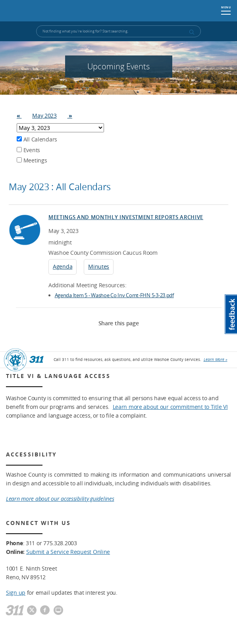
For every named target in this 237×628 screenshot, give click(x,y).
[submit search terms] (191, 32)
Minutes (98, 266)
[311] (15, 610)
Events (28, 150)
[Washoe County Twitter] (32, 610)
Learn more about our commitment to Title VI (170, 406)
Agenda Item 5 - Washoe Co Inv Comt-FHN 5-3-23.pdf (114, 295)
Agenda (62, 266)
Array (60, 127)
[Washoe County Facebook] (45, 610)
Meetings (32, 160)
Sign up (15, 592)
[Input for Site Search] (118, 31)
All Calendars (37, 139)
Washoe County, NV (44, 10)
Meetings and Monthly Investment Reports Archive (125, 217)
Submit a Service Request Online (68, 551)
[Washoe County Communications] (58, 610)
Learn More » (215, 359)
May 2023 (44, 115)
